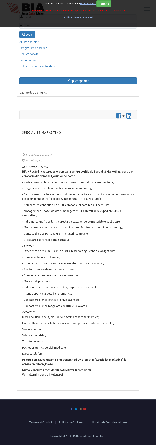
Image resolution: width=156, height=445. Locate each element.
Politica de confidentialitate (37, 66)
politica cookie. (88, 3)
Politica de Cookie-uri (72, 422)
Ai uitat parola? (29, 42)
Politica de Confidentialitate (109, 422)
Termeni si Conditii (40, 422)
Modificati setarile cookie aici (78, 17)
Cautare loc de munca (33, 93)
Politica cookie (28, 54)
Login (27, 34)
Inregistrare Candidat (33, 48)
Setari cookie (27, 60)
